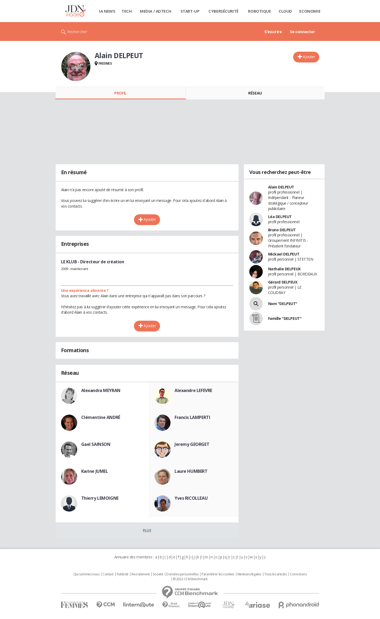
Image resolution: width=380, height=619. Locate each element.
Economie (309, 11)
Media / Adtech (155, 11)
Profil (120, 93)
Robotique (259, 11)
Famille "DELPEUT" (285, 318)
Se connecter (302, 31)
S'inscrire (273, 31)
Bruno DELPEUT (282, 229)
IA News (107, 11)
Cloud (285, 11)
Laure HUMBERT (191, 471)
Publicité (123, 574)
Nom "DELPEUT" (283, 303)
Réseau (255, 93)
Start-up (190, 11)
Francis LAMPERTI (192, 417)
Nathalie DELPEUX (284, 268)
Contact (107, 574)
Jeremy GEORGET (192, 444)
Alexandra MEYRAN (100, 390)
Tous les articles (275, 574)
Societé (158, 574)
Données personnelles (182, 574)
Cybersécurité (223, 11)
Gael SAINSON (96, 444)
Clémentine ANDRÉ (100, 417)
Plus (147, 530)
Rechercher (77, 31)
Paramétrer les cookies (217, 574)
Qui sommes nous (86, 574)
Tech (127, 11)
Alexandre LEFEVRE (193, 390)
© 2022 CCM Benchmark (190, 579)
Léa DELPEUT (280, 216)
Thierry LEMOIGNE (100, 498)
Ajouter (309, 56)
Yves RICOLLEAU (191, 498)
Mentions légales (249, 574)
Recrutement (141, 574)
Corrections (298, 574)
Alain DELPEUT (281, 187)
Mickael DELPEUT (284, 254)
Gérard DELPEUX (282, 282)
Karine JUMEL (94, 471)
